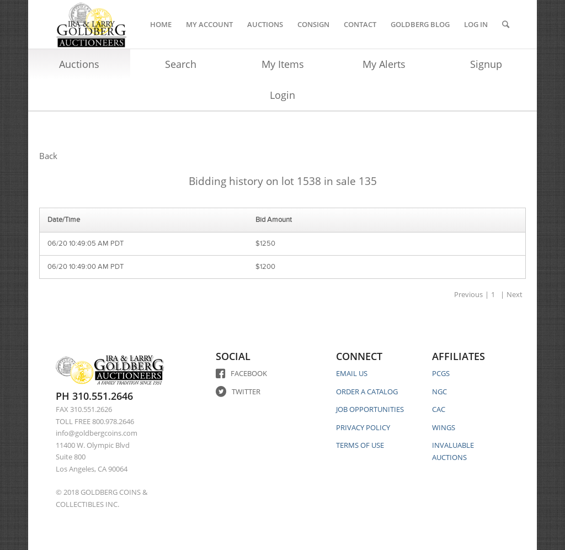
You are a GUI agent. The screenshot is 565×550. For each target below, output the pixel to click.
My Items (283, 64)
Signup (486, 64)
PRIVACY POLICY (363, 427)
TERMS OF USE (360, 445)
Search (180, 64)
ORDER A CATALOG (367, 391)
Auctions (79, 64)
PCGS (441, 373)
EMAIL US (351, 373)
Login (282, 95)
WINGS (443, 427)
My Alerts (384, 64)
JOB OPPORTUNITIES (370, 409)
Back (48, 155)
